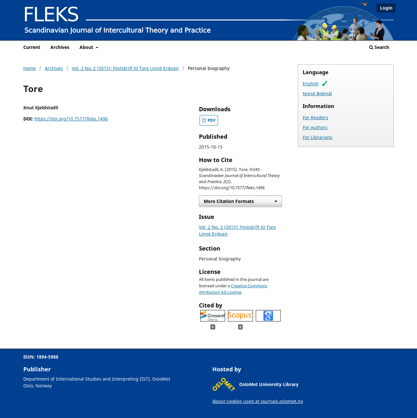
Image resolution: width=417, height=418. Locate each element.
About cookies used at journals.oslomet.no (257, 401)
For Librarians (317, 137)
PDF (211, 120)
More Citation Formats (229, 201)
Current (31, 47)
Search (379, 47)
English (311, 84)
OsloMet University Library (269, 384)
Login (386, 8)
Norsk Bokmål (317, 93)
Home (29, 68)
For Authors (315, 127)
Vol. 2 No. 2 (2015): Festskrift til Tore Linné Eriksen (125, 68)
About (87, 47)
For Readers (315, 117)
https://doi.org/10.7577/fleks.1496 (71, 119)
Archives (59, 47)
